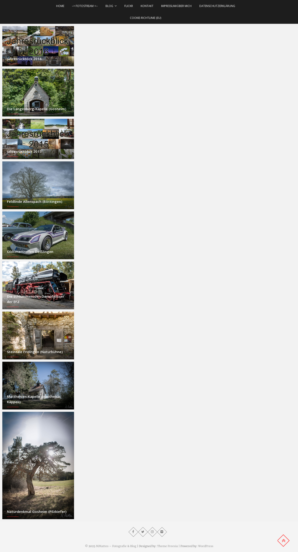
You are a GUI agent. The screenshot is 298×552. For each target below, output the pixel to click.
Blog (109, 6)
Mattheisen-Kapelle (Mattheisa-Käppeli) (34, 399)
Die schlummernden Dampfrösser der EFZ (35, 299)
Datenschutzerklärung (217, 6)
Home (60, 6)
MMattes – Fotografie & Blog (116, 546)
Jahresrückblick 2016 (24, 58)
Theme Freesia (167, 546)
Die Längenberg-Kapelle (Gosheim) (36, 108)
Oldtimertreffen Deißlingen (30, 251)
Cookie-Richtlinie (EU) (145, 18)
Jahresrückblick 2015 (24, 151)
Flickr (128, 6)
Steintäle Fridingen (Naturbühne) (35, 351)
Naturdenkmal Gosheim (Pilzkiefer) (36, 511)
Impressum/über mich (176, 6)
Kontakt (147, 6)
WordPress (205, 546)
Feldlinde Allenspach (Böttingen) (34, 201)
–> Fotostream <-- (85, 6)
